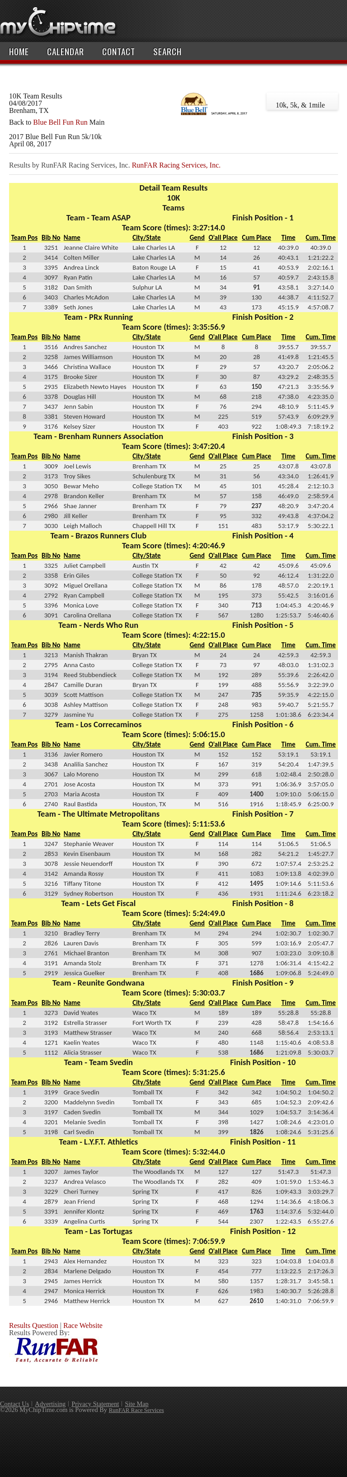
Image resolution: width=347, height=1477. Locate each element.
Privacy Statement (95, 1403)
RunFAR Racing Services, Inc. (176, 165)
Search (167, 51)
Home (19, 51)
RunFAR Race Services (136, 1410)
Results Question (33, 1325)
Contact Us (14, 1403)
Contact (118, 51)
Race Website (83, 1325)
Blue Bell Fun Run (60, 122)
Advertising (50, 1403)
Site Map (136, 1403)
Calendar (65, 51)
